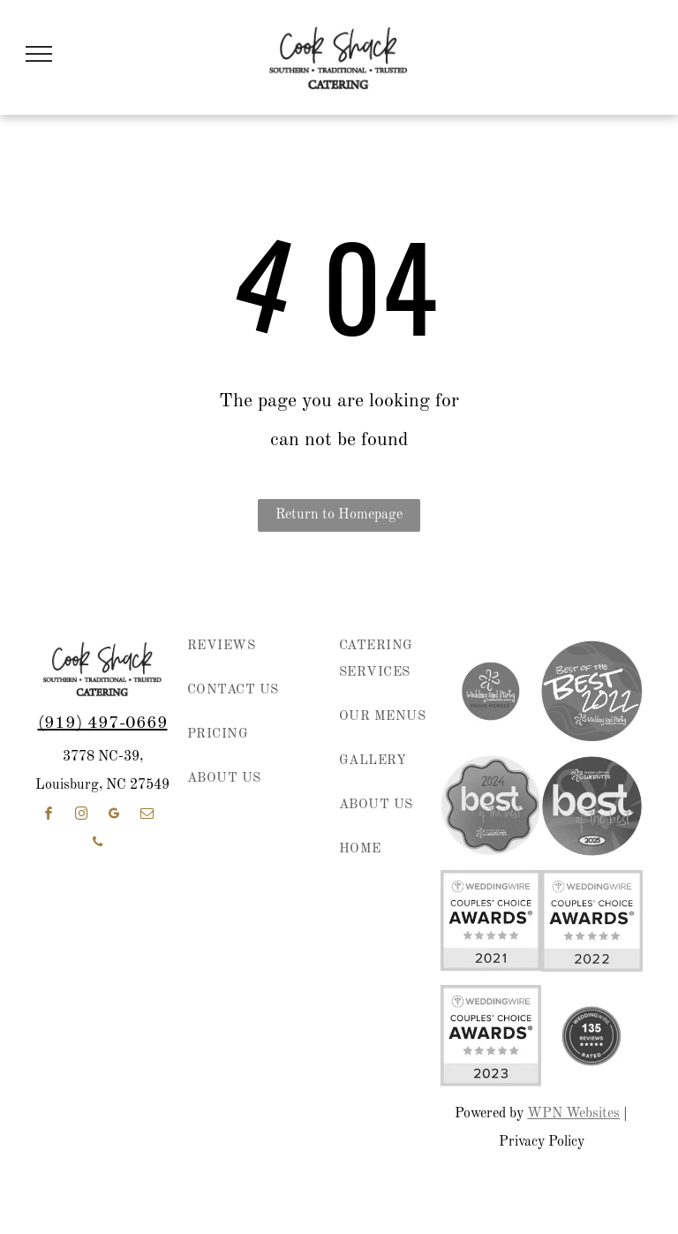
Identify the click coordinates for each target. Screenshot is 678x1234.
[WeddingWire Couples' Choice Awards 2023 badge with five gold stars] (491, 1035)
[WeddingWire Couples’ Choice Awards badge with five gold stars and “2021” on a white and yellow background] (491, 920)
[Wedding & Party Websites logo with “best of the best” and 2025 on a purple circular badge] (592, 805)
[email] (146, 816)
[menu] (39, 54)
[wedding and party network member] (491, 690)
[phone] (98, 844)
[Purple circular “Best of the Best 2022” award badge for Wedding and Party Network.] (592, 690)
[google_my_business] (114, 816)
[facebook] (48, 816)
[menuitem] (247, 655)
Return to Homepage (339, 515)
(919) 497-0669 (103, 723)
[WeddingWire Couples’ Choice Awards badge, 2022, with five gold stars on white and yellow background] (592, 920)
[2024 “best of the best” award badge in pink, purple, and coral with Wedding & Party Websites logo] (491, 805)
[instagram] (81, 816)
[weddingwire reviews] (592, 1035)
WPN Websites (573, 1114)
